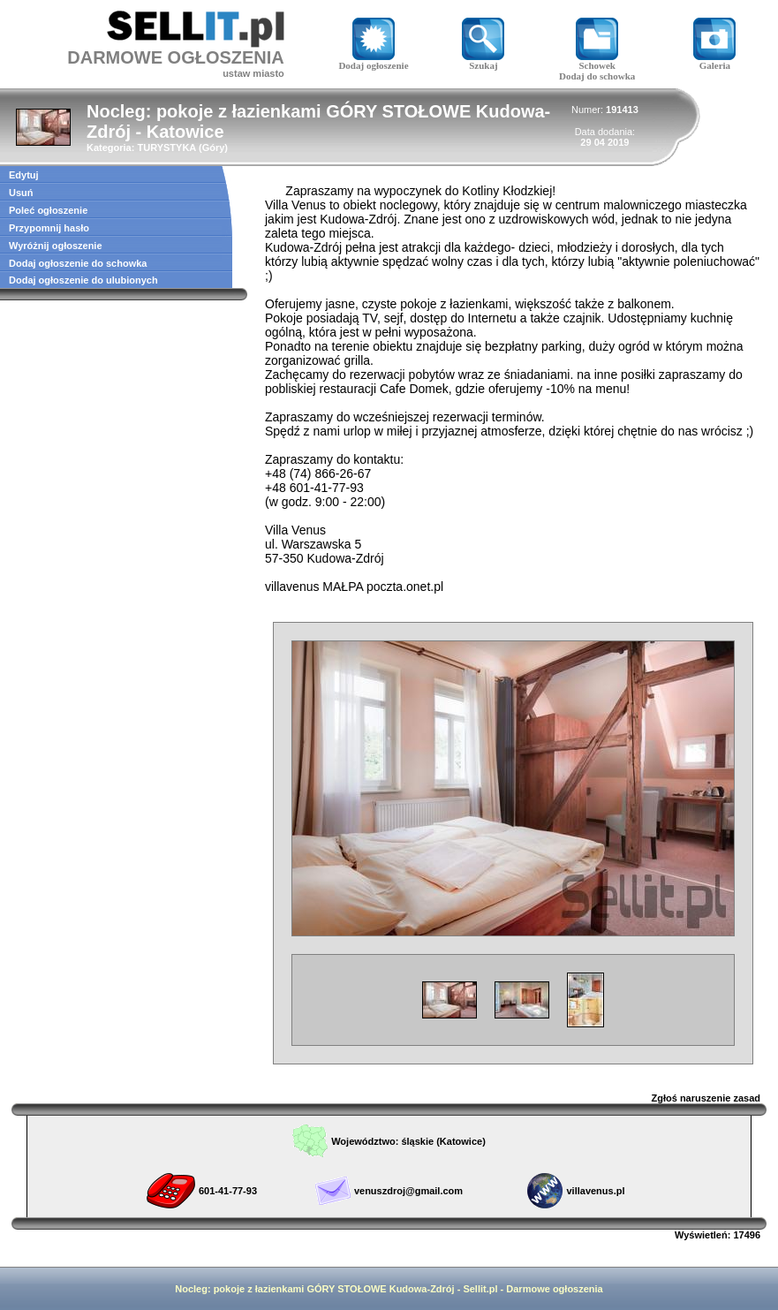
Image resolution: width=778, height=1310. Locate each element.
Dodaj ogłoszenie (373, 61)
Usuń (21, 192)
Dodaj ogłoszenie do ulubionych (83, 280)
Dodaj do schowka (597, 76)
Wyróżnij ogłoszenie (55, 245)
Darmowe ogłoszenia (554, 1288)
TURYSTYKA (166, 147)
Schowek (597, 61)
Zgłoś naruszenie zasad (706, 1098)
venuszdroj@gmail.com (408, 1190)
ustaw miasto (253, 73)
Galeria (714, 61)
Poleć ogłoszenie (48, 210)
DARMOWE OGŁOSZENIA (175, 57)
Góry (213, 147)
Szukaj (483, 61)
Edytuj (24, 175)
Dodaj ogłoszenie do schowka (78, 263)
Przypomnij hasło (49, 228)
